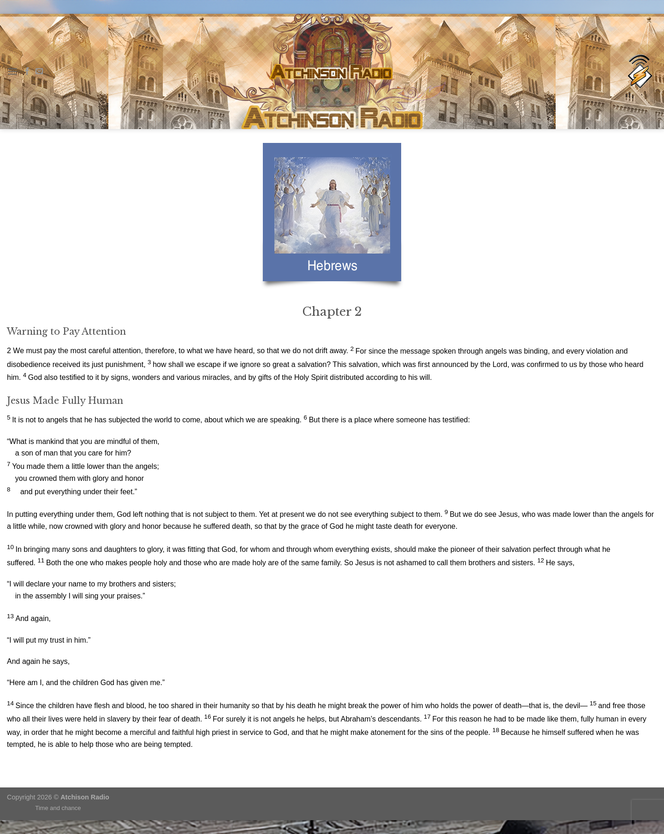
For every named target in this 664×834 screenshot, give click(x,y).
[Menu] (12, 71)
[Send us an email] (39, 71)
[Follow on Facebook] (27, 71)
